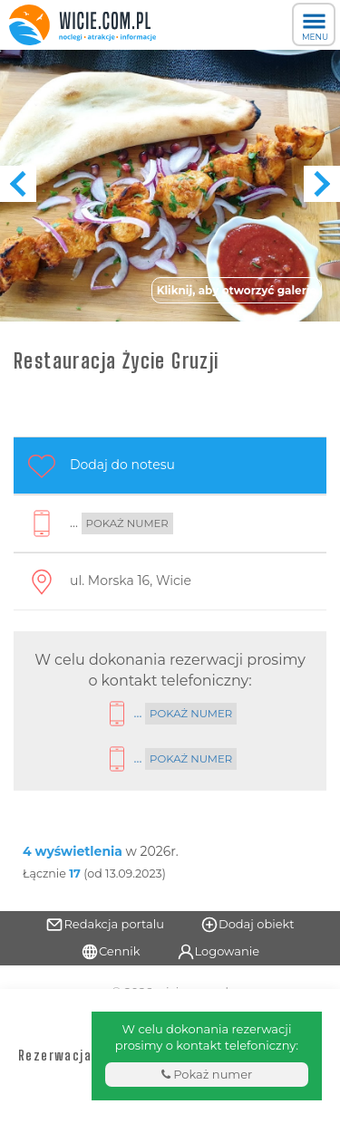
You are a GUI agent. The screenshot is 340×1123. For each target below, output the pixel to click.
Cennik (111, 952)
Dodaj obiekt (247, 925)
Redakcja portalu (104, 925)
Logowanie (218, 952)
